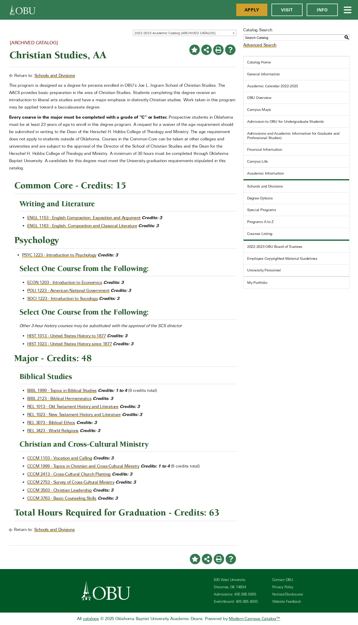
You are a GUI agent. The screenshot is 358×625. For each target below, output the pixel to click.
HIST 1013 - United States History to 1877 (66, 335)
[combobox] (185, 33)
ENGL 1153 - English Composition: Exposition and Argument (84, 217)
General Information (263, 74)
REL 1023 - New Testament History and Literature (74, 414)
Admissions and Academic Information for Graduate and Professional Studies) (293, 135)
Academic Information (265, 173)
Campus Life (257, 161)
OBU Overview (259, 98)
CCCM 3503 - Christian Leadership (59, 490)
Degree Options (260, 198)
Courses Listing (259, 234)
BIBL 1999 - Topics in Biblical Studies (62, 390)
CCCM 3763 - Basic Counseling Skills (61, 498)
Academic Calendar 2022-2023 (272, 86)
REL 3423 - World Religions (53, 430)
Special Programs (261, 210)
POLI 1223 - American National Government (68, 290)
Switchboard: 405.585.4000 (236, 601)
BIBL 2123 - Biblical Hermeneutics (59, 398)
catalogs (91, 618)
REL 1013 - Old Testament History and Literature (72, 406)
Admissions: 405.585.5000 (235, 594)
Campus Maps (259, 109)
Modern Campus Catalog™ (254, 618)
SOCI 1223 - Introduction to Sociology (62, 298)
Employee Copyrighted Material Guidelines (282, 258)
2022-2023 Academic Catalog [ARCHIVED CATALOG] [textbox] (175, 33)
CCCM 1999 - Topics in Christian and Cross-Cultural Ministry (83, 466)
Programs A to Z (260, 222)
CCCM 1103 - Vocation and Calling (59, 458)
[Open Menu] (348, 10)
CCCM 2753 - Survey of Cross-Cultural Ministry (70, 482)
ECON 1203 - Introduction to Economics (64, 282)
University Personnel (264, 270)
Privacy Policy (282, 587)
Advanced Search (259, 44)
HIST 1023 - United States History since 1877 (69, 343)
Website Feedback (286, 601)
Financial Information (264, 149)
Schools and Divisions (54, 75)
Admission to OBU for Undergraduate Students (285, 121)
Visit (287, 9)
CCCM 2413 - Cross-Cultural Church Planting (69, 474)
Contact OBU (282, 580)
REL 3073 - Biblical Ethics (51, 422)
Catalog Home (259, 62)
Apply (252, 9)
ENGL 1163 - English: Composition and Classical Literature (82, 225)
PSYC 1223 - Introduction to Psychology (59, 255)
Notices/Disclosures (287, 594)
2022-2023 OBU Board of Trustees (274, 247)
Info (322, 9)
